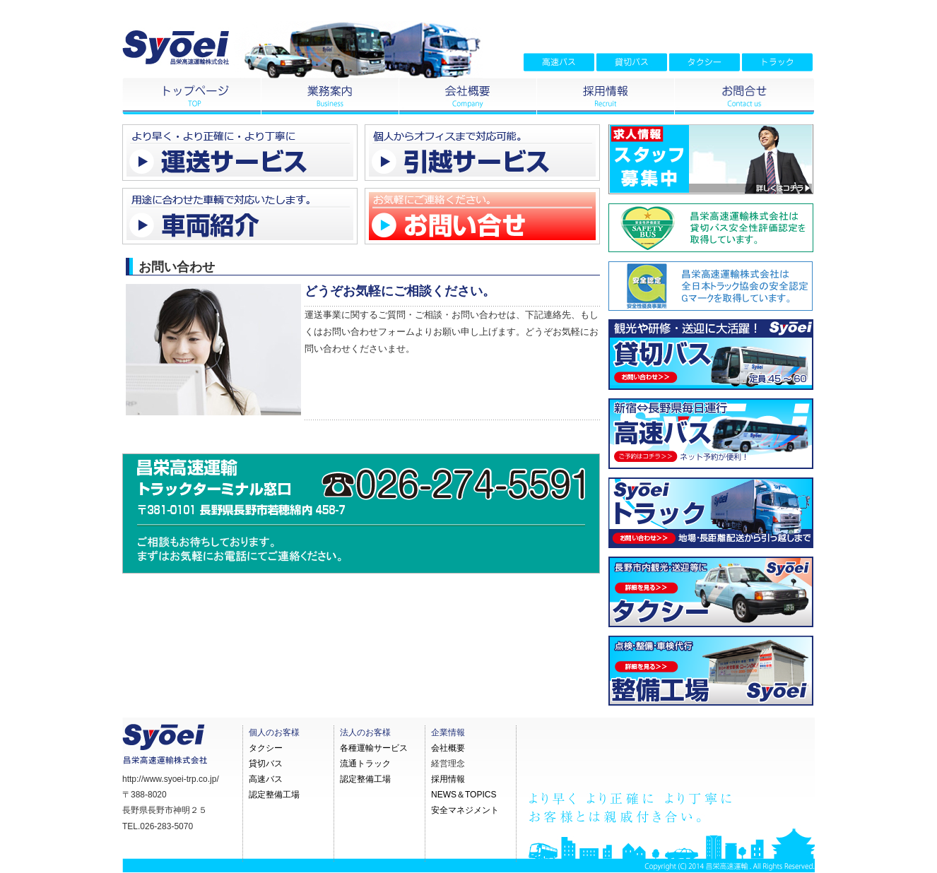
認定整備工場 (274, 795)
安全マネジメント (465, 810)
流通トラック (365, 763)
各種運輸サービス (374, 748)
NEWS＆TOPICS (463, 795)
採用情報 (448, 779)
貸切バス (266, 763)
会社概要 (448, 748)
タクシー (266, 748)
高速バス (266, 779)
